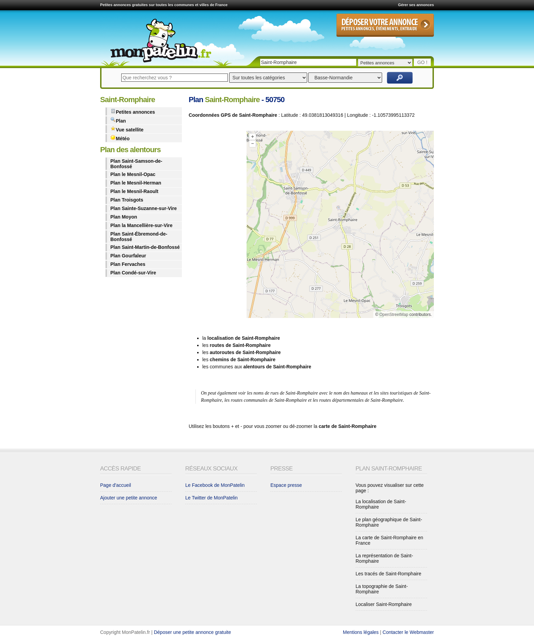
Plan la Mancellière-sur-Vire (141, 225)
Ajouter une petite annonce (128, 497)
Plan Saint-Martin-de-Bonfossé (145, 247)
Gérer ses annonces (416, 5)
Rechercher (400, 78)
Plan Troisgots (126, 200)
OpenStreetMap (393, 314)
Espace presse (286, 485)
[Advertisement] (216, 226)
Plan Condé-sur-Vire (133, 272)
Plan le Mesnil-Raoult (134, 191)
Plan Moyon (123, 217)
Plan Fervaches (127, 264)
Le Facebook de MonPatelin (215, 485)
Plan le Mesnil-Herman (135, 183)
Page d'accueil (115, 485)
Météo (119, 138)
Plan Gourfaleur (128, 255)
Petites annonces (132, 111)
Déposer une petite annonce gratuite (192, 632)
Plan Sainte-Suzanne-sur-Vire (143, 208)
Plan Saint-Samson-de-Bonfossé (136, 163)
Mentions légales (361, 632)
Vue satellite (126, 129)
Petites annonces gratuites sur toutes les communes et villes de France (163, 5)
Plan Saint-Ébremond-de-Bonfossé (138, 236)
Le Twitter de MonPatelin (211, 497)
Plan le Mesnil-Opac (132, 174)
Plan (118, 120)
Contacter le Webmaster (408, 632)
